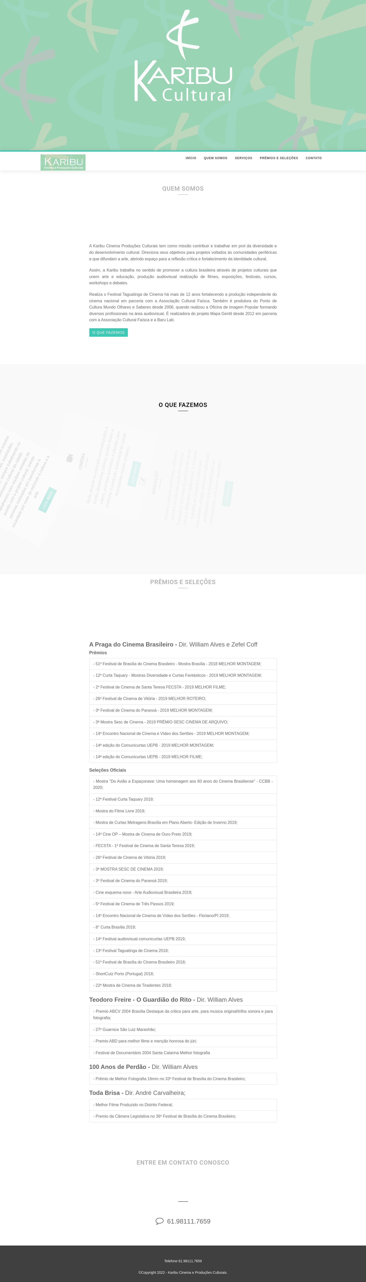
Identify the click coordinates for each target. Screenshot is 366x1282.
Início (191, 163)
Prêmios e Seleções (279, 163)
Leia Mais (28, 501)
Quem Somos (215, 163)
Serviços (243, 163)
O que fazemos (109, 332)
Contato (314, 163)
